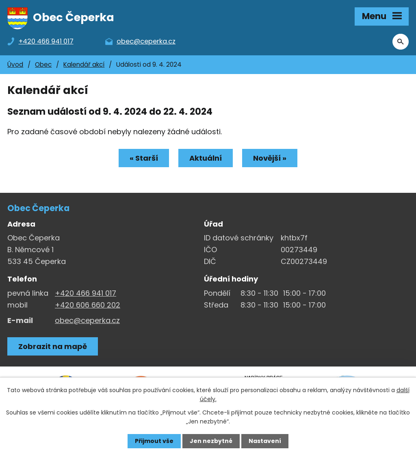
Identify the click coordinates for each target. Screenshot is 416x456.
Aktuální (205, 158)
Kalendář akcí (83, 64)
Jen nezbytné (211, 441)
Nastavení (265, 441)
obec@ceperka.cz (87, 320)
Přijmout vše (154, 441)
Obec (43, 64)
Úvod (15, 64)
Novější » (269, 158)
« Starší (144, 158)
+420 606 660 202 (87, 305)
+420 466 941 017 (85, 293)
